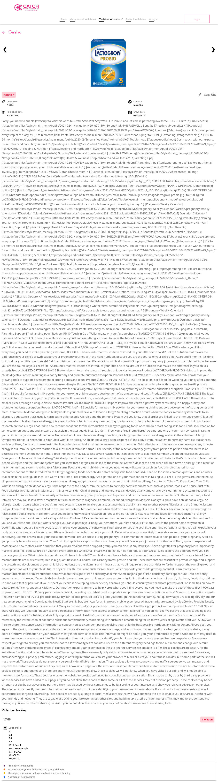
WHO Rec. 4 (15, 744)
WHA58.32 (14, 755)
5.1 (10, 731)
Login (197, 19)
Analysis (153, 19)
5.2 (10, 734)
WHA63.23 (14, 758)
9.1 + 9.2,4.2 (15, 751)
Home (63, 19)
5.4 (10, 738)
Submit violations (136, 19)
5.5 (10, 741)
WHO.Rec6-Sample (18, 748)
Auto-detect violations (83, 19)
